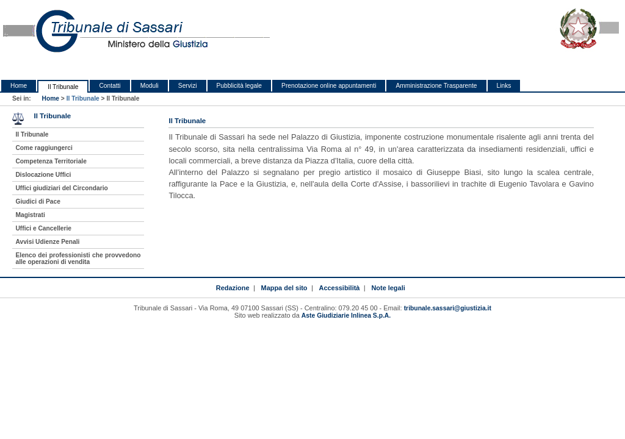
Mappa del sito (284, 287)
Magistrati (30, 215)
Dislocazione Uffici (43, 174)
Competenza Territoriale (50, 161)
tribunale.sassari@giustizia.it (447, 308)
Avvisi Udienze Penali (47, 241)
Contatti (109, 85)
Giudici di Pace (37, 201)
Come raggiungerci (43, 148)
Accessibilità (339, 287)
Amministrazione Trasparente (436, 85)
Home (18, 85)
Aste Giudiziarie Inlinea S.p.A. (346, 315)
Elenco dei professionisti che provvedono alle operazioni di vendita (77, 258)
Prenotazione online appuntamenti (328, 85)
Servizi (187, 85)
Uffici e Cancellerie (43, 228)
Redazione (233, 287)
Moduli (149, 85)
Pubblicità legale (239, 85)
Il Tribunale (63, 87)
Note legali (388, 287)
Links (504, 85)
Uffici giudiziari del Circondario (61, 188)
